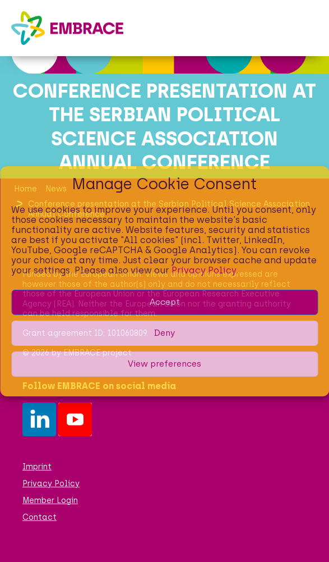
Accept (165, 302)
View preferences (164, 364)
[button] (309, 28)
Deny (164, 333)
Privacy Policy (204, 270)
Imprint (37, 467)
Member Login (50, 500)
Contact (39, 517)
